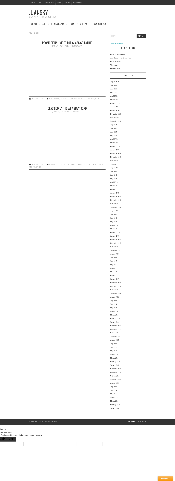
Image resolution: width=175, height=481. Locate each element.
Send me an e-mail (116, 43)
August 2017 (114, 254)
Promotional (36, 99)
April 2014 (114, 397)
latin (88, 164)
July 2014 (113, 387)
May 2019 (113, 179)
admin (67, 46)
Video (59, 2)
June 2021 (113, 89)
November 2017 (115, 243)
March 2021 (114, 100)
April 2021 (114, 96)
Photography (49, 2)
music (88, 99)
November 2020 (115, 114)
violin (97, 99)
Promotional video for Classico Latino (67, 42)
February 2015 (115, 361)
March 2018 (114, 229)
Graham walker (65, 99)
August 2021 (114, 82)
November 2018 (115, 200)
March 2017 (114, 272)
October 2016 (115, 290)
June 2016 (113, 304)
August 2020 (114, 125)
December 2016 (115, 283)
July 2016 (113, 300)
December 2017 (115, 239)
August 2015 (114, 340)
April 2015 (114, 354)
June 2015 (113, 347)
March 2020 (114, 143)
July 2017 (113, 257)
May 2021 (113, 92)
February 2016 (115, 318)
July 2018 (113, 214)
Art (40, 2)
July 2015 (113, 344)
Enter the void (115, 69)
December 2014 (115, 369)
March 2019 (114, 186)
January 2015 (114, 365)
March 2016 (114, 315)
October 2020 (115, 118)
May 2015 (113, 351)
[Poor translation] (11, 439)
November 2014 (115, 372)
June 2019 (113, 175)
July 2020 (113, 128)
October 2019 (115, 161)
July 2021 (113, 85)
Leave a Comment (77, 46)
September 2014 (115, 379)
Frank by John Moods (117, 54)
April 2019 (114, 182)
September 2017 (115, 250)
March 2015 (114, 358)
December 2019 (115, 153)
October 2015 (115, 333)
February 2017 (115, 275)
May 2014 (113, 394)
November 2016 (115, 286)
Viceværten (114, 65)
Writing (67, 2)
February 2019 (115, 189)
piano (92, 99)
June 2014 (113, 390)
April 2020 (114, 139)
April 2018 (114, 225)
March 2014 (114, 401)
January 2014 (114, 408)
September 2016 (115, 293)
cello (51, 99)
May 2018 (113, 222)
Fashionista (132, 421)
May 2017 (113, 265)
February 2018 (115, 232)
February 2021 (115, 103)
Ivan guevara (75, 99)
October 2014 (115, 376)
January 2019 (114, 193)
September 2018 (115, 207)
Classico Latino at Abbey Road (67, 108)
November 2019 (115, 157)
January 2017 (114, 279)
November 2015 (115, 329)
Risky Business (115, 61)
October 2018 (115, 204)
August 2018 (114, 211)
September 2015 (115, 336)
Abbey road (52, 164)
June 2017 (113, 261)
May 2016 (113, 308)
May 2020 (113, 135)
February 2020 (115, 146)
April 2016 (114, 311)
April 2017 (114, 268)
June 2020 (113, 132)
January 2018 (114, 236)
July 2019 (113, 171)
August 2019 (114, 168)
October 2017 (115, 247)
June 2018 (113, 218)
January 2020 (114, 150)
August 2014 (114, 383)
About (33, 2)
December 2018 (115, 196)
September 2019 (115, 164)
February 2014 (115, 405)
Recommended (77, 2)
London (100, 164)
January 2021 (114, 107)
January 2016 (114, 322)
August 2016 (114, 297)
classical (56, 99)
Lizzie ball (82, 99)
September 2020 (115, 121)
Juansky (38, 12)
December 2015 (115, 326)
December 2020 (115, 110)
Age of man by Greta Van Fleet (120, 58)
